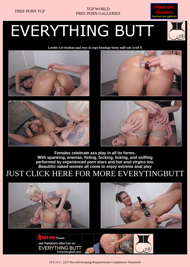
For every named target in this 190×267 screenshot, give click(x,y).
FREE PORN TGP (30, 11)
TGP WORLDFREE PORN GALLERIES (98, 11)
